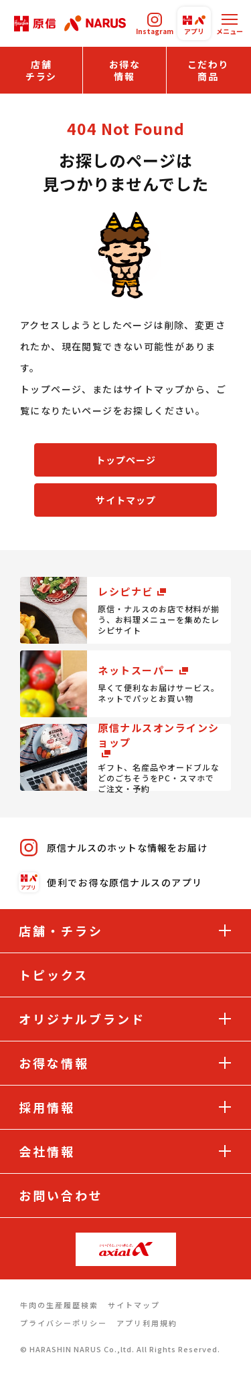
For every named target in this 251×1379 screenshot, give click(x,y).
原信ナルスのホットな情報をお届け (113, 847)
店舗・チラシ (61, 930)
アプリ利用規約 (146, 1323)
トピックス (53, 974)
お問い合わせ (61, 1195)
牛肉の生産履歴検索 (59, 1304)
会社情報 (47, 1151)
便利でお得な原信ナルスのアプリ (111, 882)
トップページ (126, 460)
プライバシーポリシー (63, 1323)
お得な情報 (125, 70)
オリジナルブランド (82, 1018)
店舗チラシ (41, 70)
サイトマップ (126, 500)
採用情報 (47, 1107)
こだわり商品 (208, 70)
